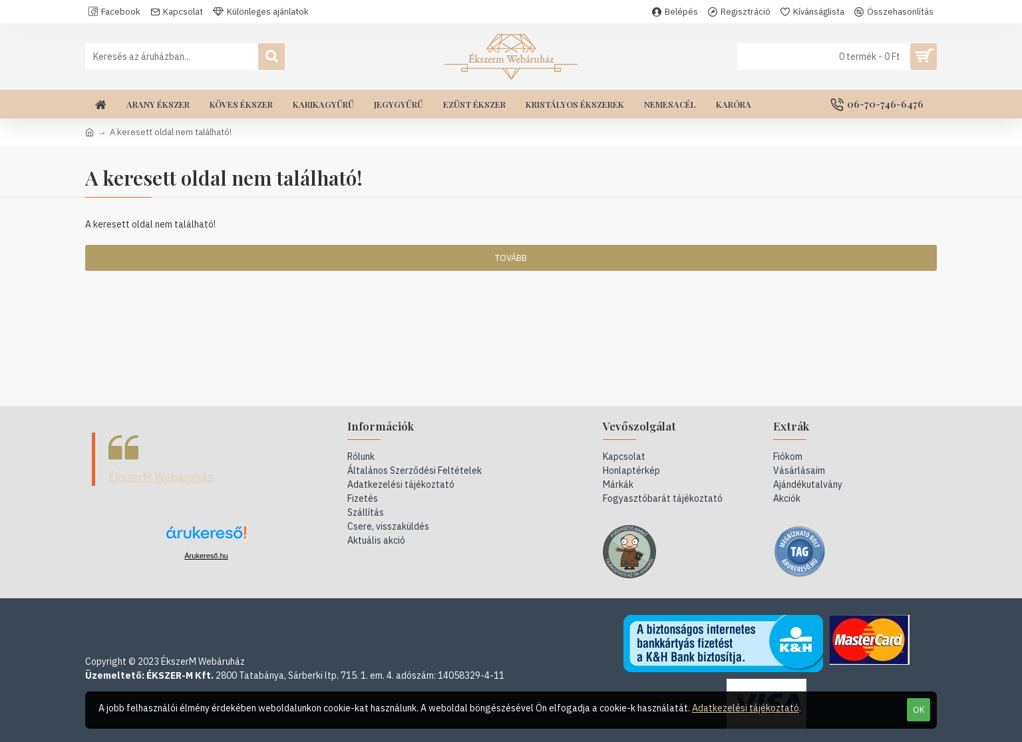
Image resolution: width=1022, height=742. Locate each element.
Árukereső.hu (206, 556)
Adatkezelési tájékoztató (745, 708)
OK (919, 709)
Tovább (511, 258)
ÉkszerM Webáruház (161, 477)
